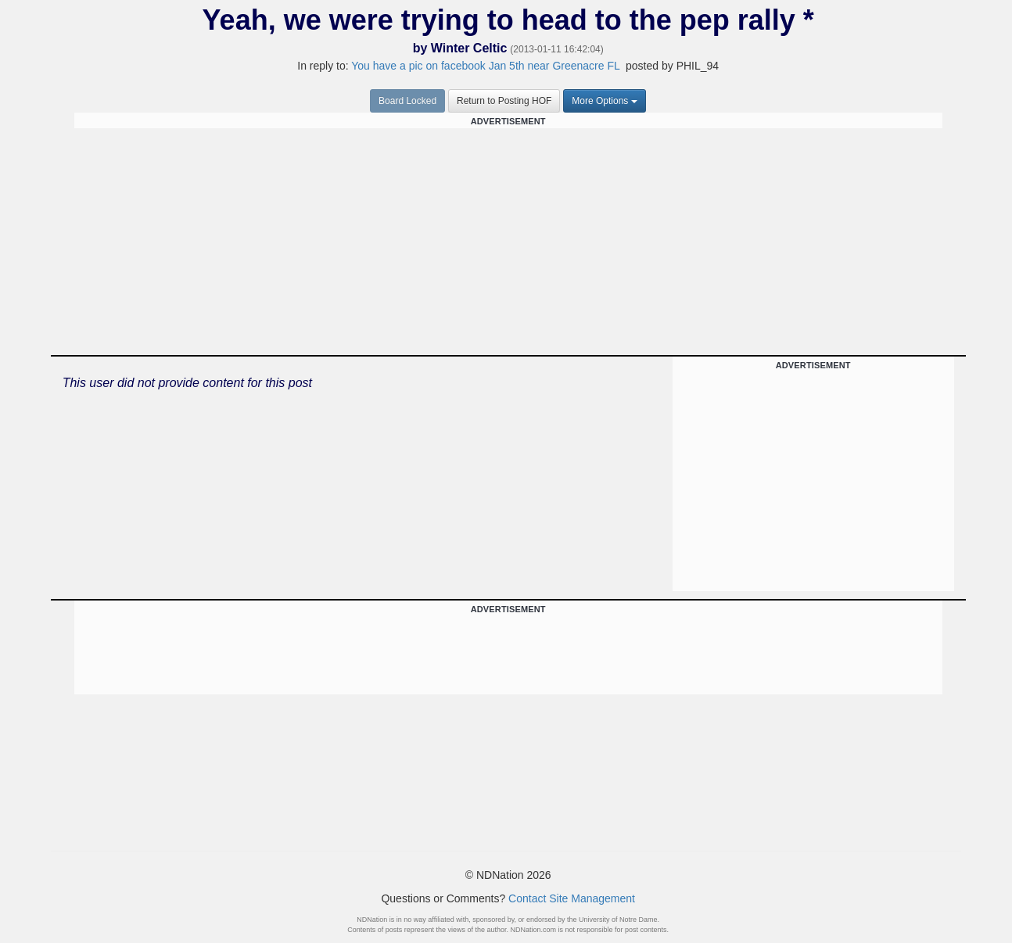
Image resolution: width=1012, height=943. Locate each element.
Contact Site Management (571, 898)
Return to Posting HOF (504, 100)
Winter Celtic (469, 48)
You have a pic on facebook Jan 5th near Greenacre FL (485, 65)
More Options (604, 100)
